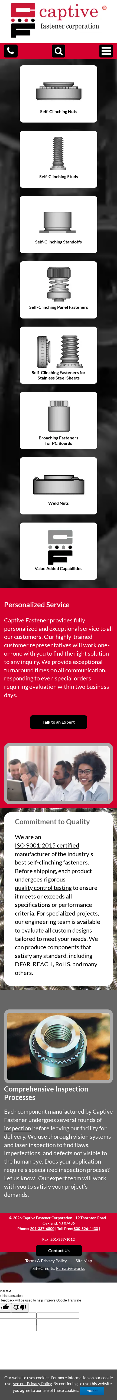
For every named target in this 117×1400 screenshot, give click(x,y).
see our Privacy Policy (32, 1383)
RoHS (62, 964)
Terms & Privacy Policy (46, 1260)
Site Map (84, 1260)
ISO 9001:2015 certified (47, 845)
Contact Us (59, 1250)
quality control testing (43, 887)
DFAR (22, 964)
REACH (43, 964)
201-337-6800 (42, 1228)
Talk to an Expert (59, 721)
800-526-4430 (86, 1228)
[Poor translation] (19, 1308)
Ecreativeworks (70, 1268)
